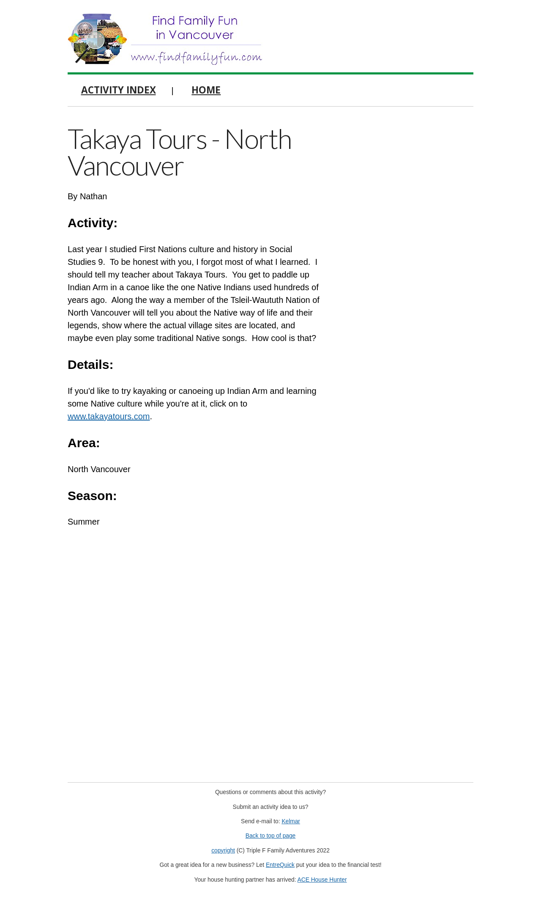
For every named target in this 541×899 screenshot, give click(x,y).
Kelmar (290, 821)
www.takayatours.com (109, 416)
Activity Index (118, 89)
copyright (223, 850)
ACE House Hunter (322, 880)
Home (206, 89)
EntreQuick (280, 865)
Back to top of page (271, 836)
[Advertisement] (410, 250)
